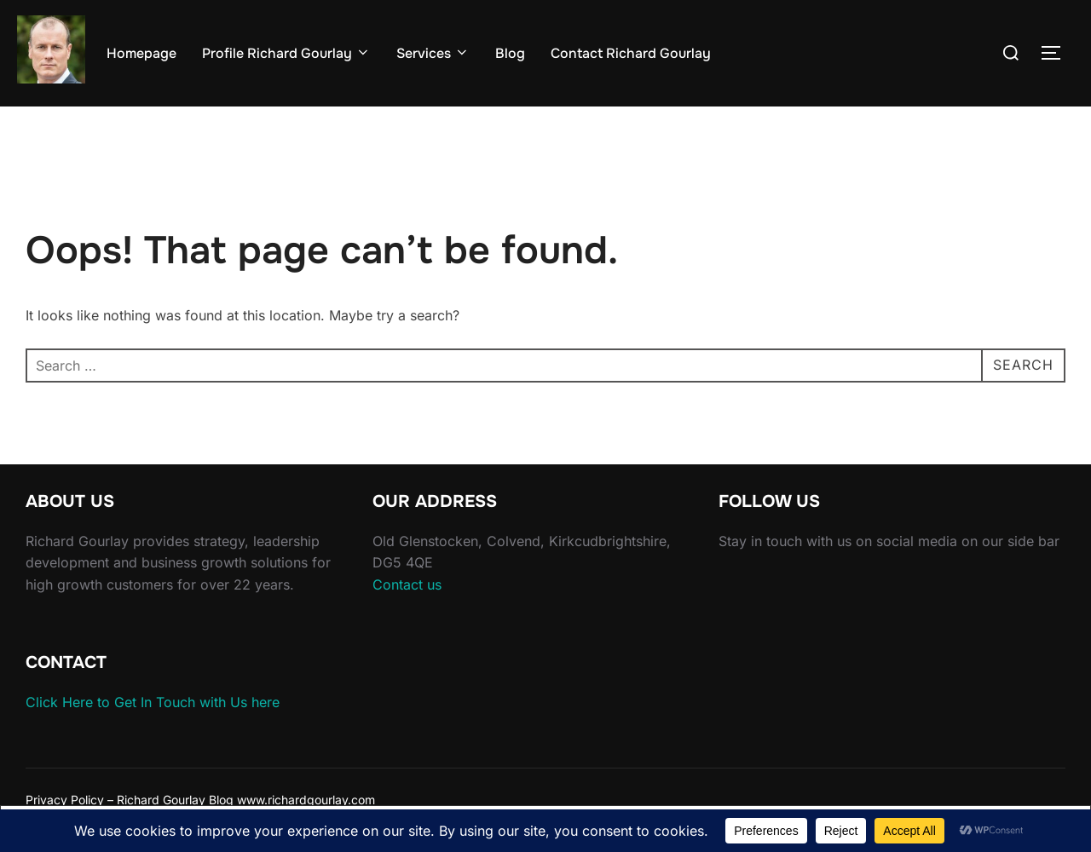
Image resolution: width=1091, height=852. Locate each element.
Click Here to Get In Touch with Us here (153, 702)
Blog (510, 53)
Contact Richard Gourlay (631, 53)
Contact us (407, 584)
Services (433, 53)
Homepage (141, 53)
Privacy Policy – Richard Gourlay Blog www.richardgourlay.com (200, 799)
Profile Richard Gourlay (286, 53)
